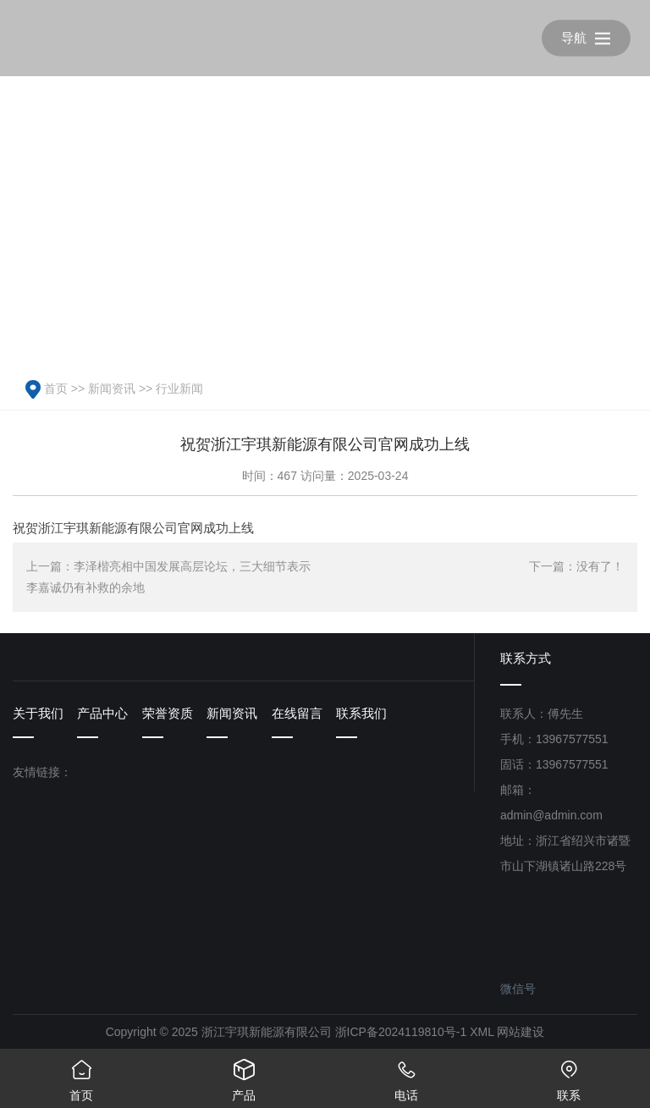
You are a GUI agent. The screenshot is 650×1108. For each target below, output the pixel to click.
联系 (569, 1075)
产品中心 (102, 713)
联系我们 (361, 713)
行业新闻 (179, 388)
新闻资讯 (111, 388)
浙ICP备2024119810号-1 (401, 1032)
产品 (243, 1075)
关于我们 (38, 713)
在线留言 (297, 713)
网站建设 (520, 1032)
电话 (406, 1075)
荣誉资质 (167, 713)
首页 (56, 388)
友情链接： (42, 772)
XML (481, 1032)
